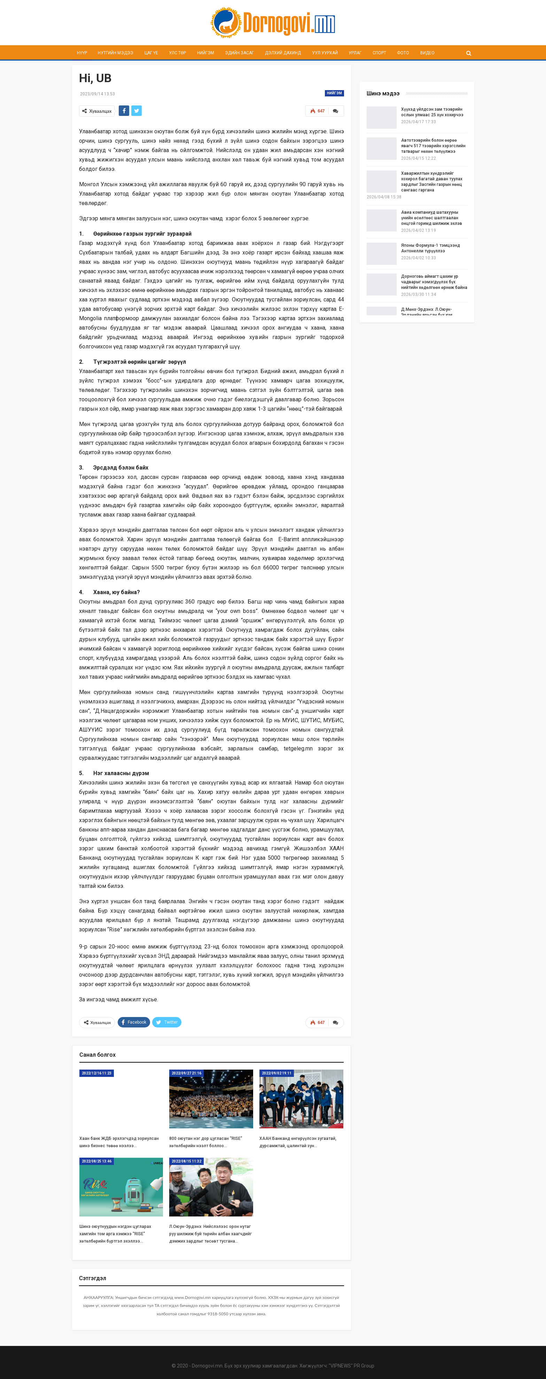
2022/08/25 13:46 (96, 1161)
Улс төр (177, 52)
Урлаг (355, 52)
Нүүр (82, 52)
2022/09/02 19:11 (276, 1072)
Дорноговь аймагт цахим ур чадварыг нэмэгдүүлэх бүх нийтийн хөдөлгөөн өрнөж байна (434, 282)
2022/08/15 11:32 (186, 1161)
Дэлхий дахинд (283, 52)
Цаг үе (151, 52)
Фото (403, 52)
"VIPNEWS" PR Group (351, 1365)
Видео (427, 52)
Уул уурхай (325, 52)
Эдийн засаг (239, 52)
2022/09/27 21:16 (186, 1072)
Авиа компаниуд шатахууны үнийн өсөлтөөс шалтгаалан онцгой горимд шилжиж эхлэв (431, 218)
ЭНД (164, 956)
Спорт (379, 52)
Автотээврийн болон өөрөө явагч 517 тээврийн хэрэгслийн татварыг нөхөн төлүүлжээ (433, 146)
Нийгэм (205, 52)
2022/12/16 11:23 (96, 1072)
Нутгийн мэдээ (115, 52)
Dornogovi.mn (207, 1365)
